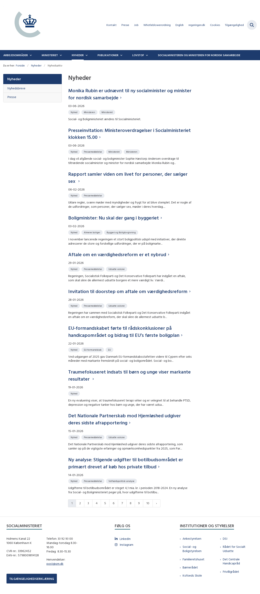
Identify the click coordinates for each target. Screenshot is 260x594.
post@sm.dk (55, 564)
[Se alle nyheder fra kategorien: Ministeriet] (107, 112)
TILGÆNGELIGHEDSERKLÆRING (31, 579)
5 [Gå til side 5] (105, 503)
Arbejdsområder (15, 55)
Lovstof (138, 55)
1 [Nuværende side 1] (72, 503)
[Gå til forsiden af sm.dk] (26, 25)
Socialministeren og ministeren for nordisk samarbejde (199, 55)
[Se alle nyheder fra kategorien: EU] (110, 349)
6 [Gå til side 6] (114, 503)
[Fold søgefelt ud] (252, 25)
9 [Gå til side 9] (139, 503)
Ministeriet (50, 55)
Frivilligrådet (231, 572)
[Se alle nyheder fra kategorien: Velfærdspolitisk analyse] (122, 481)
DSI (225, 538)
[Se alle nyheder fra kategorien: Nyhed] (74, 112)
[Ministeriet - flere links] (60, 55)
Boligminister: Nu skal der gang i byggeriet (113, 218)
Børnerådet (190, 567)
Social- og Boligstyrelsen (192, 549)
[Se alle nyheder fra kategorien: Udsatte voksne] (117, 269)
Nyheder (78, 55)
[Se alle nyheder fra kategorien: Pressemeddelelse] (93, 151)
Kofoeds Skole (192, 575)
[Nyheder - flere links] (86, 55)
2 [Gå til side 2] (80, 503)
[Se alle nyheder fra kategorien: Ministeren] (89, 112)
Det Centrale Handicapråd (231, 561)
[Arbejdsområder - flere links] (30, 55)
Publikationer (108, 55)
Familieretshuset (193, 559)
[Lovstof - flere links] (146, 55)
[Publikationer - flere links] (120, 55)
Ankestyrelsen (192, 538)
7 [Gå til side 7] (122, 503)
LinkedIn (125, 539)
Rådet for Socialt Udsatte (234, 549)
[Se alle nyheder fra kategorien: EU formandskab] (93, 349)
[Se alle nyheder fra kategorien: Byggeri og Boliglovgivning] (121, 232)
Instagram (126, 545)
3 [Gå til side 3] (88, 503)
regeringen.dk (196, 25)
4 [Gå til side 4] (97, 503)
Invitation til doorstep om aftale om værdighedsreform (127, 291)
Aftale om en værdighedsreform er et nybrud (117, 254)
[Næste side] (156, 503)
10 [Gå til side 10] (147, 503)
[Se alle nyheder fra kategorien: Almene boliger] (92, 232)
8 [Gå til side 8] (130, 503)
